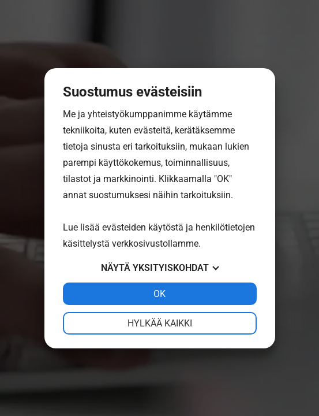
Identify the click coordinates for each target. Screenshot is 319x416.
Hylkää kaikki (159, 323)
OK (159, 293)
